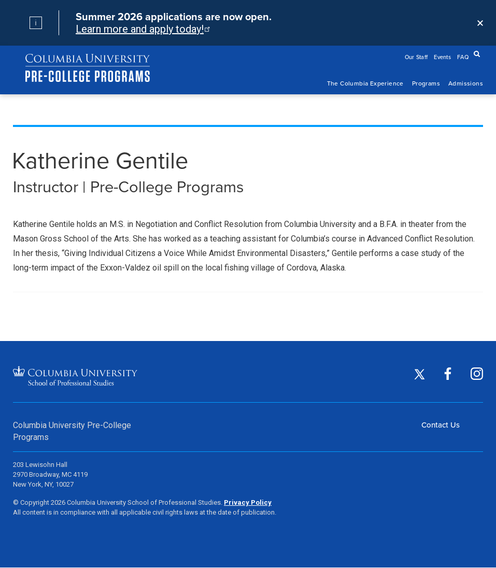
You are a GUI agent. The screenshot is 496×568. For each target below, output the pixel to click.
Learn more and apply (142, 29)
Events (442, 57)
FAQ (463, 57)
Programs (426, 83)
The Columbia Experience (365, 83)
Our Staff (416, 57)
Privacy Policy (248, 502)
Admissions (465, 83)
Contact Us (440, 425)
